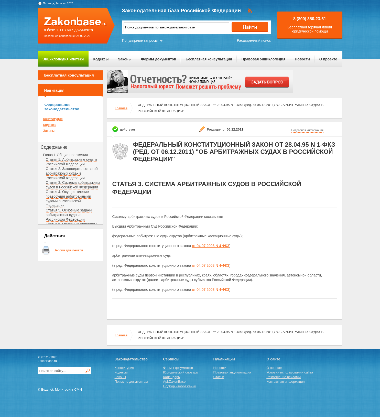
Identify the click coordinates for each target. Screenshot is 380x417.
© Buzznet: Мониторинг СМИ (60, 389)
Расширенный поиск (254, 40)
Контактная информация (285, 381)
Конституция (53, 119)
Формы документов (158, 59)
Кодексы (100, 59)
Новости (302, 59)
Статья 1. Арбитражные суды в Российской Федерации (71, 161)
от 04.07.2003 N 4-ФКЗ (210, 246)
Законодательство (131, 359)
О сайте (273, 359)
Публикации (224, 359)
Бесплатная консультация (209, 59)
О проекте (328, 59)
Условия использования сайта (289, 372)
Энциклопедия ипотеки (63, 59)
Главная (121, 108)
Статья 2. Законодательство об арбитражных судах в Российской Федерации (72, 173)
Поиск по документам (131, 381)
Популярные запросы (140, 40)
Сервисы (171, 359)
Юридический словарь (180, 372)
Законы (125, 59)
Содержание (54, 147)
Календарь (171, 377)
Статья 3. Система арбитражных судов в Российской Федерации (73, 184)
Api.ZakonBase (174, 381)
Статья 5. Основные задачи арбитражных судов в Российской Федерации (69, 214)
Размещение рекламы (283, 377)
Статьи (218, 377)
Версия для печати (68, 250)
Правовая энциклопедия (263, 59)
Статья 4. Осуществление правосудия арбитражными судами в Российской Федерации (68, 199)
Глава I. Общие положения (65, 155)
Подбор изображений (179, 386)
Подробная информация (307, 130)
